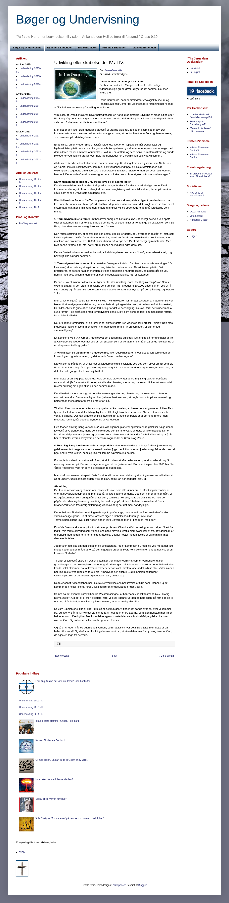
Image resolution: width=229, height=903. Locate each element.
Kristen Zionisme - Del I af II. (199, 149)
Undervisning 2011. (29, 207)
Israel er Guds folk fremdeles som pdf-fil (201, 116)
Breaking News (87, 47)
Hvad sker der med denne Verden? (54, 779)
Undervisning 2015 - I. (31, 700)
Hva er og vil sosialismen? (197, 194)
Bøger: (193, 236)
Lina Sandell (196, 215)
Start (114, 655)
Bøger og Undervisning (77, 19)
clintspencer (119, 885)
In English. (195, 72)
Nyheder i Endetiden (60, 47)
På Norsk (195, 68)
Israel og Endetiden (144, 47)
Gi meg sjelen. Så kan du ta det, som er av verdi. (62, 759)
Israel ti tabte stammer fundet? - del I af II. (58, 721)
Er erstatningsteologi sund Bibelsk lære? (201, 175)
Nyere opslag (62, 655)
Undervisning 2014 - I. (31, 714)
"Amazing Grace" (199, 219)
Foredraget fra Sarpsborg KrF (197, 123)
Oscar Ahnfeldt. (198, 211)
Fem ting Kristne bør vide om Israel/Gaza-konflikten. (63, 681)
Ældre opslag (166, 655)
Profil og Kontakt (28, 223)
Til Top (22, 852)
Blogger (142, 885)
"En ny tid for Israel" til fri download (200, 130)
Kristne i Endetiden (114, 47)
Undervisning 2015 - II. (31, 707)
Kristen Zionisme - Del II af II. (199, 156)
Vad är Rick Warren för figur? (51, 798)
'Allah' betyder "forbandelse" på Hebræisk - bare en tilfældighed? (70, 818)
